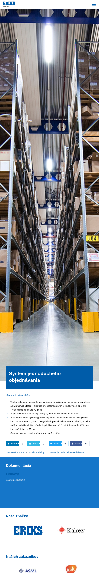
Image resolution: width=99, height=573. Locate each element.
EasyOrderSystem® (15, 480)
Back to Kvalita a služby (18, 395)
